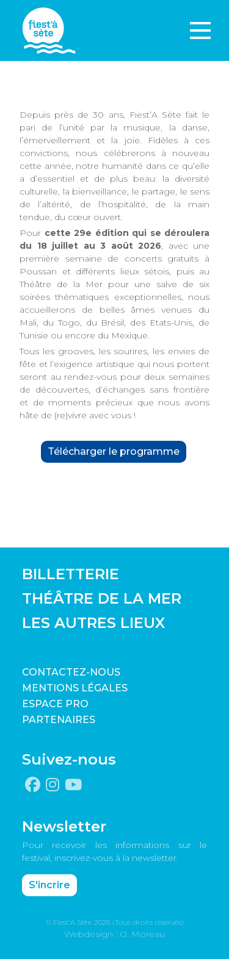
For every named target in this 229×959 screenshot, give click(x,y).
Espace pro (55, 704)
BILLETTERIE (70, 574)
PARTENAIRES (58, 719)
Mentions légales (75, 688)
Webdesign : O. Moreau (114, 934)
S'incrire (49, 885)
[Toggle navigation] (200, 30)
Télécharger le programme (114, 451)
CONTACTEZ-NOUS (71, 672)
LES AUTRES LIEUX (93, 623)
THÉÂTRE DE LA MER (101, 598)
